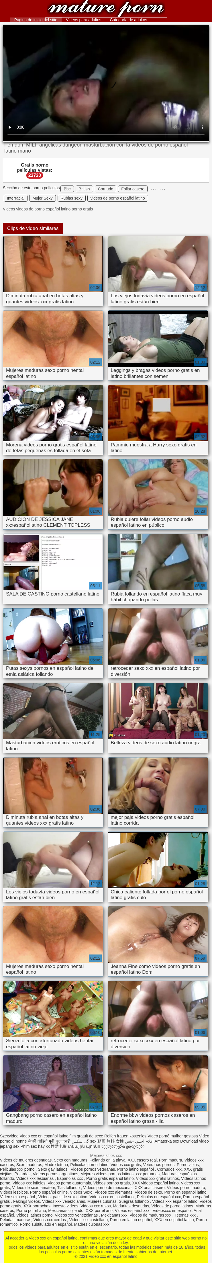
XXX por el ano (99, 1210)
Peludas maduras (15, 1219)
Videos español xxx (132, 1210)
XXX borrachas (36, 1206)
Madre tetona (56, 1164)
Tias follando (69, 1187)
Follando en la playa (107, 1160)
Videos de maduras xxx (150, 1215)
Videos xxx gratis (126, 1164)
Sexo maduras (29, 1164)
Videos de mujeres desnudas (26, 1160)
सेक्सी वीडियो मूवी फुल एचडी (49, 1141)
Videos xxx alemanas (113, 1192)
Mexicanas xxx (114, 1215)
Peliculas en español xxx (159, 1196)
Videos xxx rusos (96, 1206)
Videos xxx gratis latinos (157, 1178)
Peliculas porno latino (89, 1164)
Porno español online (49, 1192)
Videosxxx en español (172, 1210)
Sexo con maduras (70, 1160)
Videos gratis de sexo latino (62, 1196)
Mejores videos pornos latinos (107, 1174)
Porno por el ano (31, 1210)
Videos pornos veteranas (93, 1169)
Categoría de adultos (128, 19)
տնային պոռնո (84, 1146)
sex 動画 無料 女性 (107, 1141)
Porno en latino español (131, 1219)
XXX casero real (142, 1160)
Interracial (15, 198)
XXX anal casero (149, 1187)
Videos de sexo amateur (33, 1187)
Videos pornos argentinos (55, 1174)
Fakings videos (26, 1201)
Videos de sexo (148, 1192)
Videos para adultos (83, 19)
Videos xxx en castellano (112, 1196)
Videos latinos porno (34, 1215)
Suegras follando (134, 1201)
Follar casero (132, 189)
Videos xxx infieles (29, 1183)
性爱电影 (59, 1146)
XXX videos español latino (155, 1183)
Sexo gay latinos (53, 1169)
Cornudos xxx (169, 1169)
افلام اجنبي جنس (139, 1141)
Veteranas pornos (158, 1164)
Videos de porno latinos (172, 1206)
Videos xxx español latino (174, 1201)
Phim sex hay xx (35, 1146)
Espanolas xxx (70, 1178)
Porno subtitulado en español (46, 1224)
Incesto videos (65, 1206)
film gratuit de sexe (86, 1136)
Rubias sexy (72, 198)
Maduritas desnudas (131, 1206)
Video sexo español (18, 1196)
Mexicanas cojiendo (65, 1210)
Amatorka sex (167, 1141)
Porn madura (170, 1160)
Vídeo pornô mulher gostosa (173, 1136)
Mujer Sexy (42, 198)
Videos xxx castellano (88, 1219)
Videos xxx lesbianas (35, 1178)
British (84, 189)
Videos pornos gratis (111, 1183)
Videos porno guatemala (69, 1183)
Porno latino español (136, 1169)
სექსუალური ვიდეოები (122, 1146)
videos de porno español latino (118, 198)
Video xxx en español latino (106, 9)
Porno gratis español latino (110, 1178)
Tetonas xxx (185, 1215)
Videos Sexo (81, 1192)
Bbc (67, 189)
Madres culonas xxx (91, 1224)
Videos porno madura (186, 1187)
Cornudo (105, 189)
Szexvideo (9, 1136)
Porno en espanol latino (185, 1192)
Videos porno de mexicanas (108, 1187)
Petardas (23, 1174)
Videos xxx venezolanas (63, 1201)
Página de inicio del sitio (35, 19)
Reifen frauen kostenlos (125, 1136)
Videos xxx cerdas (50, 1219)
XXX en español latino (174, 1219)
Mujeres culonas (102, 1201)
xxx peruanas (148, 1174)
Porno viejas (188, 1164)
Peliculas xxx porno (18, 1169)
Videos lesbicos (14, 1192)
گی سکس (80, 1141)
